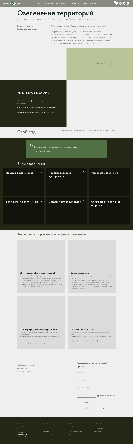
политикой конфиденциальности (99, 409)
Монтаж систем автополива (75, 431)
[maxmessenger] (116, 3)
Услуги (85, 3)
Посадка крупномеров (19, 172)
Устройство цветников (104, 172)
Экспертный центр (74, 3)
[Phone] (128, 3)
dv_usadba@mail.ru (98, 431)
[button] (100, 63)
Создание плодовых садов (65, 201)
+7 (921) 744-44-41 (98, 428)
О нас (39, 3)
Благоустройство (61, 3)
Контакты (93, 3)
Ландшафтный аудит (73, 426)
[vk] (120, 3)
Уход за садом (46, 436)
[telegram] (124, 3)
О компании (20, 428)
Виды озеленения (25, 26)
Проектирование (48, 3)
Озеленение (46, 431)
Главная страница (21, 426)
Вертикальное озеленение (22, 201)
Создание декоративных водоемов (76, 428)
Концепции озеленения (28, 29)
